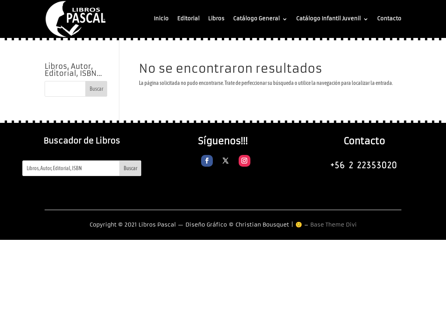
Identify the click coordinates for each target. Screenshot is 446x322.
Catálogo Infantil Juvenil (328, 18)
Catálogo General (256, 18)
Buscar (130, 168)
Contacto (389, 18)
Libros (216, 18)
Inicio (161, 18)
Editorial (188, 18)
